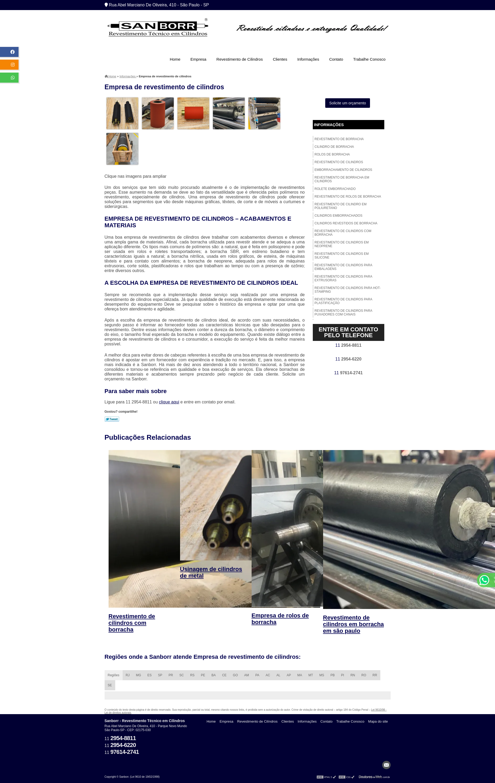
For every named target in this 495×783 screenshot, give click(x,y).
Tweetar (112, 419)
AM (246, 675)
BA (214, 675)
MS (321, 675)
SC (181, 675)
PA (257, 675)
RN (352, 675)
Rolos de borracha (332, 154)
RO (364, 675)
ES (150, 675)
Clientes (280, 59)
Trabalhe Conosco (369, 59)
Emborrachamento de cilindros (343, 170)
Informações (308, 59)
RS (192, 675)
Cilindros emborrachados (339, 215)
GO (235, 675)
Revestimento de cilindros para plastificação (343, 301)
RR (375, 675)
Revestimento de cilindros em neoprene (342, 244)
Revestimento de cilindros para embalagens (343, 267)
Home (175, 59)
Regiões (113, 675)
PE (203, 675)
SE (110, 685)
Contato (336, 59)
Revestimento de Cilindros (239, 59)
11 (348, 345)
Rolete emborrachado (335, 189)
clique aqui (169, 402)
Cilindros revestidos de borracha (346, 223)
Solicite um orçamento (347, 103)
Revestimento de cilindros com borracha (343, 233)
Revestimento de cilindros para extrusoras (343, 278)
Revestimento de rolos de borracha (348, 196)
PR (171, 675)
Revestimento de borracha (339, 139)
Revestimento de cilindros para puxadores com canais (343, 312)
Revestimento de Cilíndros (257, 721)
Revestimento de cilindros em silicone (342, 255)
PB (333, 675)
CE (224, 675)
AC (268, 675)
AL (278, 675)
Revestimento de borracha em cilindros (342, 179)
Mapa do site (378, 721)
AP (289, 675)
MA (299, 675)
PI (342, 675)
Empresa (198, 59)
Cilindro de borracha (334, 147)
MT (310, 675)
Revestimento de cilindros (339, 162)
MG (138, 675)
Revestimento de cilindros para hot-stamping (348, 289)
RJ (128, 675)
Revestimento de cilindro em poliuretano (341, 206)
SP (160, 675)
